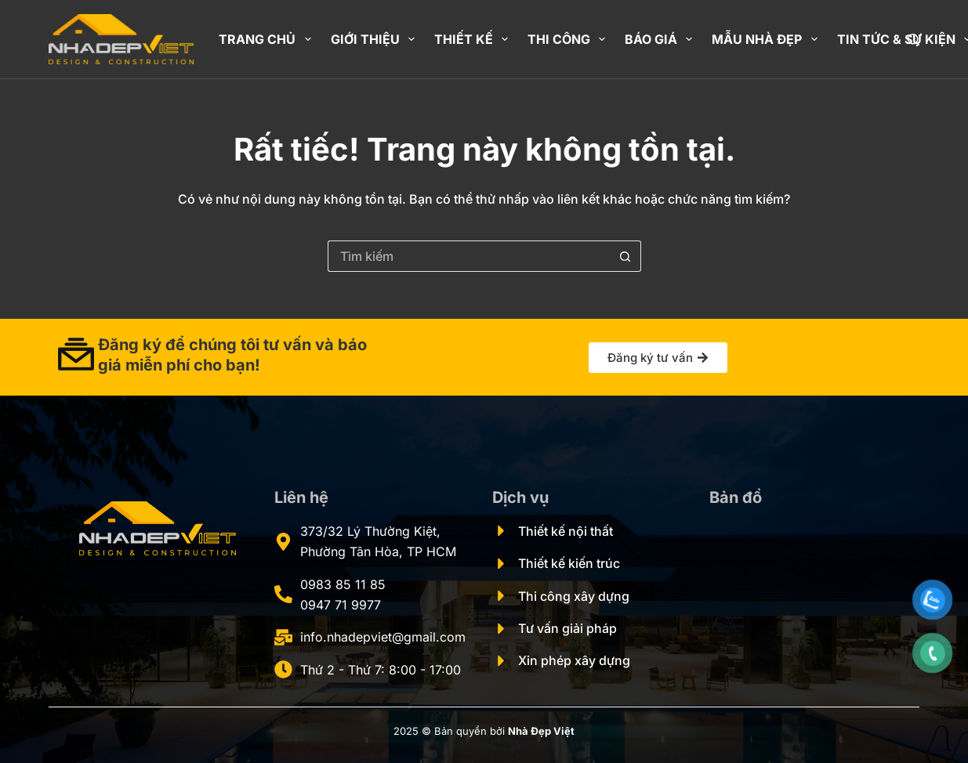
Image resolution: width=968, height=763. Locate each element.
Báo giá (661, 39)
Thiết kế (474, 39)
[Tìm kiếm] (913, 39)
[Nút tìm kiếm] (625, 256)
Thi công (569, 39)
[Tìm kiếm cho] (469, 256)
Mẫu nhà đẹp (767, 39)
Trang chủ (268, 39)
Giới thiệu (376, 39)
